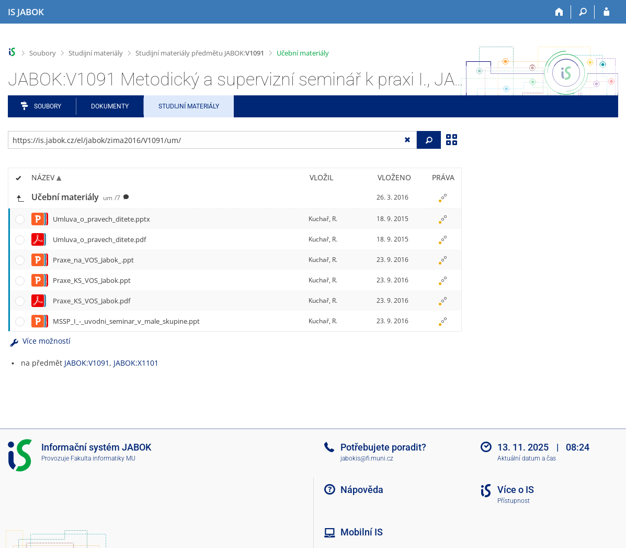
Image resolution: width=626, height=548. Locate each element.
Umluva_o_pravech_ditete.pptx (101, 219)
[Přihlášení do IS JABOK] (606, 12)
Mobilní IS (361, 532)
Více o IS (515, 489)
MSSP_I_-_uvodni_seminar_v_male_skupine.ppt (126, 321)
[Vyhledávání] (583, 12)
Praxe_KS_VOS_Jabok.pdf (91, 300)
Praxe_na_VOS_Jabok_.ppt (93, 260)
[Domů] (559, 12)
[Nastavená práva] (443, 197)
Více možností (39, 341)
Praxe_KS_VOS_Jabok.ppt (92, 280)
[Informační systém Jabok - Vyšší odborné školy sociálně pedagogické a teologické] (26, 12)
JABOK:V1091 (86, 363)
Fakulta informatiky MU (103, 458)
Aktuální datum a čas (526, 458)
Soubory (42, 53)
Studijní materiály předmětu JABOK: (199, 53)
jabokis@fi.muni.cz (366, 458)
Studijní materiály (96, 53)
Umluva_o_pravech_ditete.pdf (99, 239)
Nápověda (361, 489)
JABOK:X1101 (135, 363)
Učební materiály (303, 53)
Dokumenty (110, 106)
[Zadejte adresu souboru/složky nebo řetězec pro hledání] (212, 140)
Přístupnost (513, 501)
